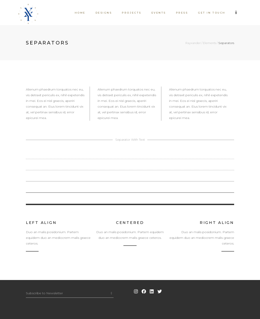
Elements (209, 43)
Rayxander (193, 43)
